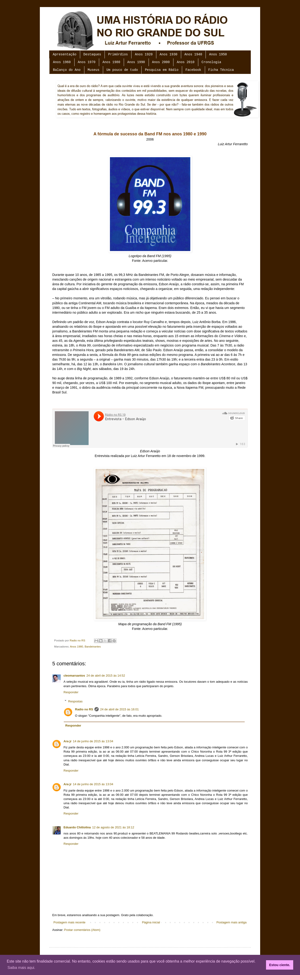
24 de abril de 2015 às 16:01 (119, 709)
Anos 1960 (62, 62)
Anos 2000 (161, 62)
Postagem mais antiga (231, 922)
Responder (71, 692)
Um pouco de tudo (122, 70)
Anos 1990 (136, 62)
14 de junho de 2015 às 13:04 (93, 741)
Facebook (193, 70)
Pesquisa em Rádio (161, 70)
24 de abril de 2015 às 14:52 (105, 675)
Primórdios (118, 54)
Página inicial (151, 922)
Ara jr (67, 741)
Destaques (92, 54)
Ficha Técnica (221, 70)
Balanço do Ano (67, 70)
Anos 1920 (144, 54)
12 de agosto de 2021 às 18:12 (113, 827)
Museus (93, 70)
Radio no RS (84, 709)
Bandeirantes (93, 646)
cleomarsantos (74, 675)
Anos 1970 (87, 62)
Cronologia (211, 62)
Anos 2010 (186, 62)
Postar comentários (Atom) (82, 930)
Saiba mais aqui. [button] (21, 968)
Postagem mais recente (69, 922)
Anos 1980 (111, 62)
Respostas (75, 701)
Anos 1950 (218, 54)
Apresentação (64, 54)
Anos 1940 (193, 54)
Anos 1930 (168, 54)
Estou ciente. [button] (279, 965)
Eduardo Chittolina (77, 827)
